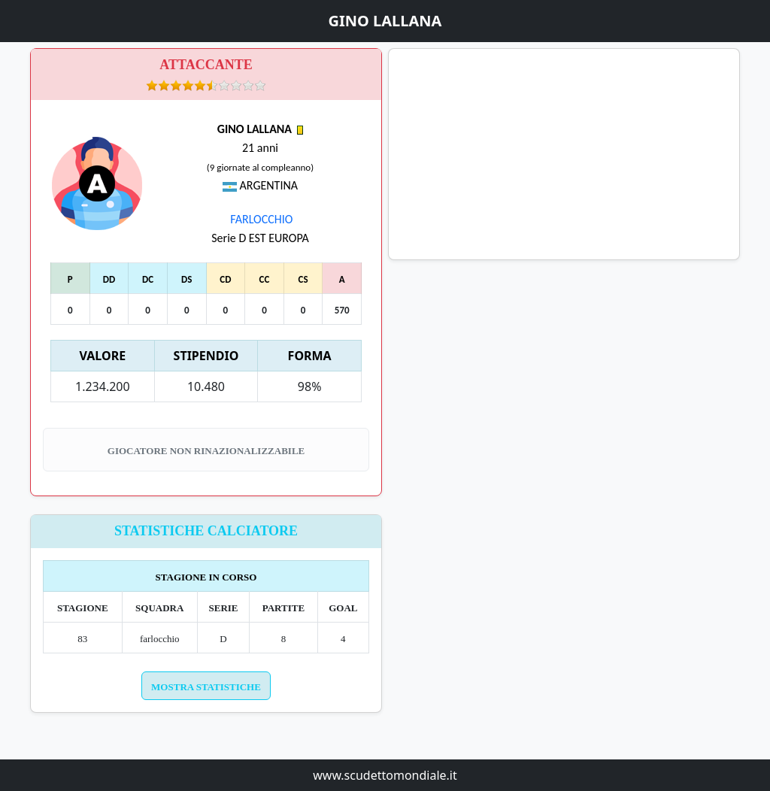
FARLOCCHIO (260, 219)
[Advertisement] (564, 154)
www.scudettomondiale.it (385, 775)
